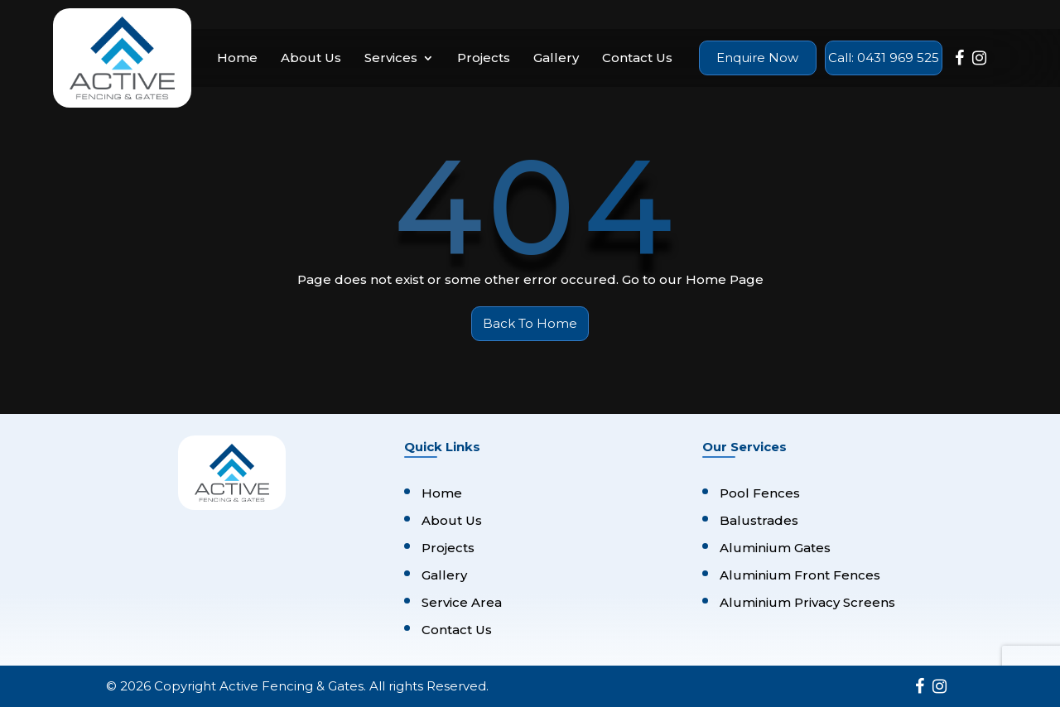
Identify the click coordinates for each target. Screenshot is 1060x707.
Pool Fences (760, 493)
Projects (483, 58)
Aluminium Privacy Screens (807, 602)
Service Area (462, 602)
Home (237, 58)
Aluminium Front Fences (800, 575)
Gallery (556, 58)
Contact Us (637, 58)
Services (390, 58)
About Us (311, 58)
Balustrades (759, 520)
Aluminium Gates (775, 548)
